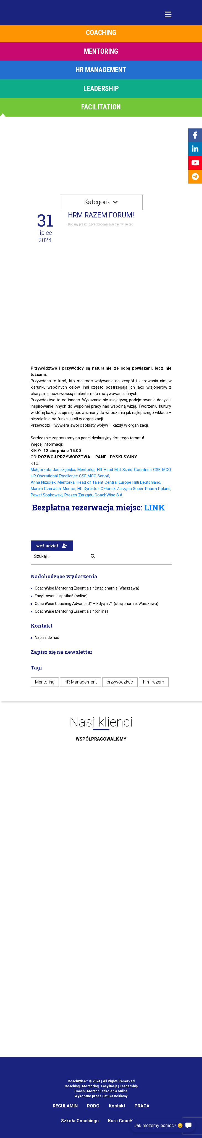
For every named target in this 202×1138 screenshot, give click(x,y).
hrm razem (153, 682)
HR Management (80, 682)
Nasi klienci (101, 730)
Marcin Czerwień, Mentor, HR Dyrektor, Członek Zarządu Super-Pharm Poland (100, 488)
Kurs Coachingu (124, 1120)
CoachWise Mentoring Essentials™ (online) (71, 611)
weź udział (51, 545)
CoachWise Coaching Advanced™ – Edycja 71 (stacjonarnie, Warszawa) (96, 603)
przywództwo (120, 682)
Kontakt (117, 1106)
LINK (154, 507)
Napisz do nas (47, 637)
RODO (93, 1106)
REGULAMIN (65, 1106)
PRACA (142, 1106)
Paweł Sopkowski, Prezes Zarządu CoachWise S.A (76, 495)
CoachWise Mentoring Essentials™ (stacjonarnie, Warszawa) (87, 588)
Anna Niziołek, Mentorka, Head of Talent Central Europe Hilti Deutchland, (96, 482)
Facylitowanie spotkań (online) (61, 596)
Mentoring (44, 682)
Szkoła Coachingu (80, 1120)
